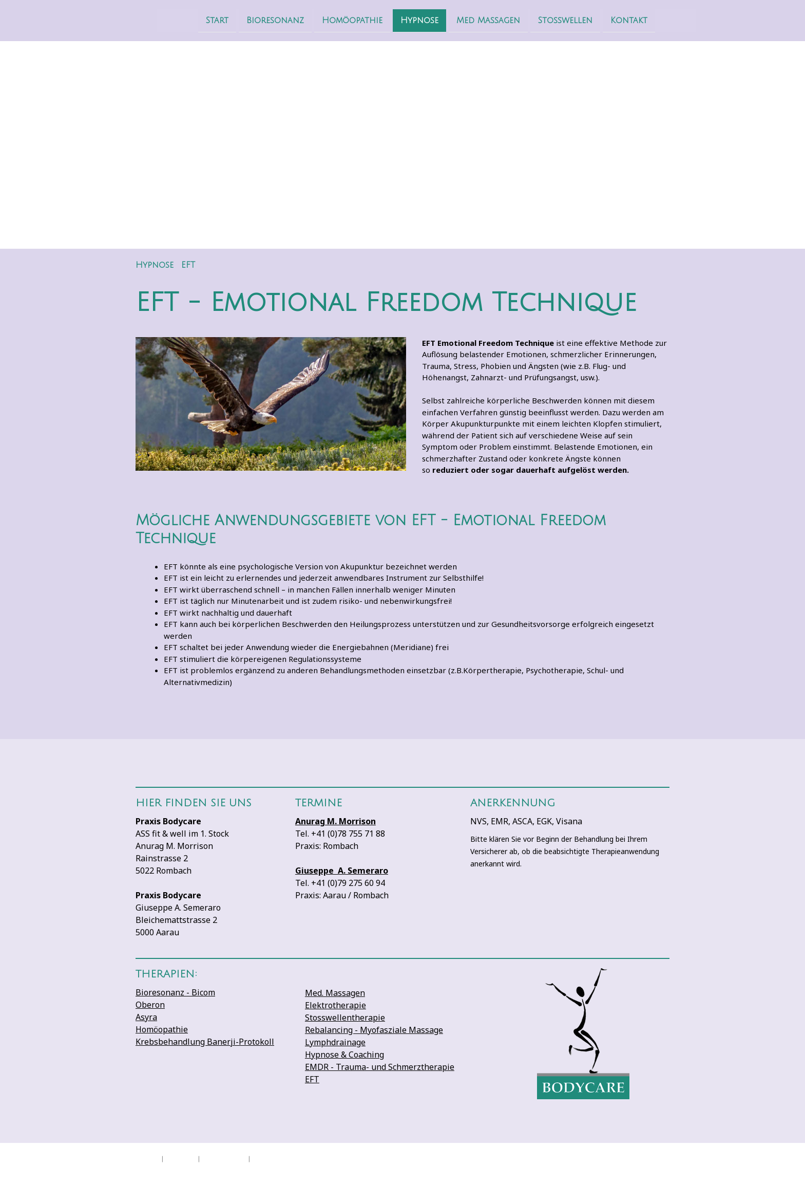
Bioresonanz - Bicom (175, 992)
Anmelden (658, 1167)
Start (193, 20)
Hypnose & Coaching (344, 1054)
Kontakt (604, 20)
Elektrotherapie (335, 1005)
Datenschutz (181, 1158)
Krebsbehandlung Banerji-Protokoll (205, 1041)
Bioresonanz (251, 20)
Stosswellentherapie (345, 1017)
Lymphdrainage (335, 1042)
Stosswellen (541, 20)
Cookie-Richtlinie (224, 1158)
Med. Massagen (335, 993)
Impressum (146, 1158)
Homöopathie (328, 20)
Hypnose (395, 20)
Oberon (150, 1004)
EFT (312, 1079)
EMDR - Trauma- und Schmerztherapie (379, 1067)
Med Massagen (464, 20)
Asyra (146, 1017)
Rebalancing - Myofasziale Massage (374, 1030)
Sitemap (261, 1158)
